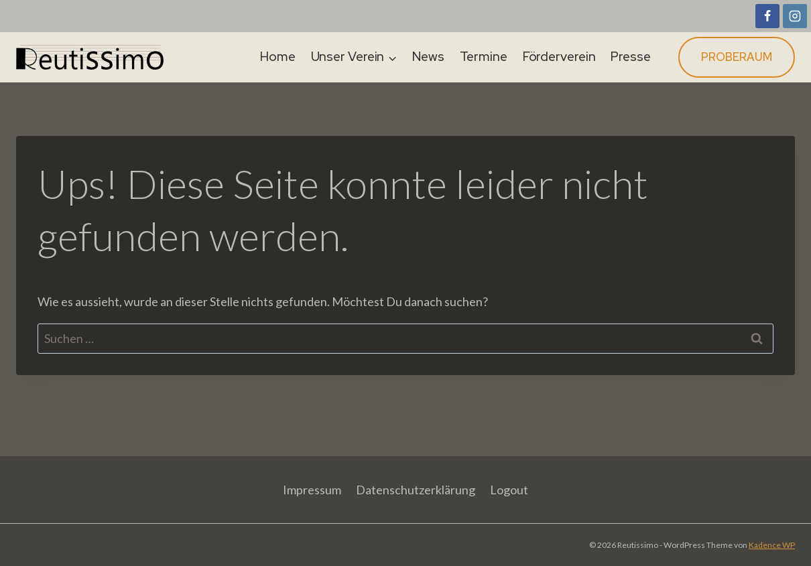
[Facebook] (767, 16)
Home (278, 56)
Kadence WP (772, 545)
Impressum (312, 489)
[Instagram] (795, 16)
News (428, 56)
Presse (630, 56)
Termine (483, 56)
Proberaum (736, 57)
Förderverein (559, 56)
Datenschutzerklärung (415, 489)
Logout (509, 489)
